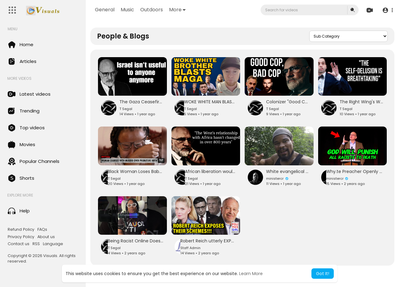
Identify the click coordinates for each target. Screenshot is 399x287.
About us (46, 237)
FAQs (42, 229)
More (177, 9)
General (105, 9)
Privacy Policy (21, 237)
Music (127, 9)
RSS (36, 244)
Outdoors (151, 9)
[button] (387, 10)
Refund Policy (21, 229)
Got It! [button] (322, 273)
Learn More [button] (251, 273)
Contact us (18, 244)
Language (53, 244)
